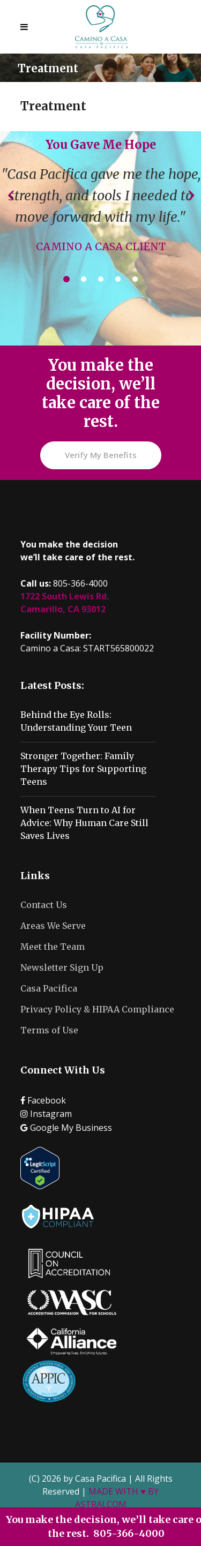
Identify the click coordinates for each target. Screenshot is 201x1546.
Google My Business (66, 1128)
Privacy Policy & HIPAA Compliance (97, 1009)
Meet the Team (52, 946)
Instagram (46, 1113)
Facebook (43, 1100)
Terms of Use (49, 1030)
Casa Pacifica (48, 988)
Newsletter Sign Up (61, 967)
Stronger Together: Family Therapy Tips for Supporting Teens (83, 769)
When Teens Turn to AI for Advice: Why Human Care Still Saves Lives (84, 823)
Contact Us (43, 904)
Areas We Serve (53, 925)
